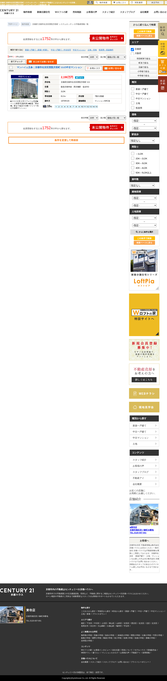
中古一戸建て (139, 93)
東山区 (111, 623)
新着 (88, 614)
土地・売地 (92, 50)
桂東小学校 (128, 638)
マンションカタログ (110, 653)
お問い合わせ (160, 12)
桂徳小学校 (139, 638)
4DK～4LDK (139, 167)
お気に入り (119, 2)
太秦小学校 (146, 635)
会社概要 (144, 12)
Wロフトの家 (61, 12)
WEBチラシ (86, 653)
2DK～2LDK (139, 158)
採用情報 (146, 653)
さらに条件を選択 (144, 232)
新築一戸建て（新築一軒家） (37, 50)
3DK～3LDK (139, 162)
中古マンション (79, 50)
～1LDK (137, 153)
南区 (83, 623)
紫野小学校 (96, 638)
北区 (148, 623)
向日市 (93, 626)
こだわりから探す (88, 611)
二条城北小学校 (122, 635)
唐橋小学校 (150, 638)
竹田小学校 (157, 635)
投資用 (136, 107)
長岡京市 (84, 626)
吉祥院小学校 (86, 641)
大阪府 (136, 53)
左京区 (154, 623)
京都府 (136, 49)
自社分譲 (115, 650)
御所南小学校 (86, 635)
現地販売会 (151, 650)
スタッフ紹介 (108, 12)
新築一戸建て (139, 88)
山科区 (119, 623)
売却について (126, 650)
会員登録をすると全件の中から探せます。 (73, 38)
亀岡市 (119, 626)
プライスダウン (98, 614)
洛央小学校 (109, 635)
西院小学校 (135, 635)
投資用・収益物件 (106, 50)
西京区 (134, 623)
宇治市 (126, 626)
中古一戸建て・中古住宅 (61, 50)
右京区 (141, 623)
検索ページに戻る (144, 36)
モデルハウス (139, 650)
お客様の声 (91, 12)
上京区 (104, 623)
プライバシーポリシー (140, 662)
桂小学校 (118, 638)
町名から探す (117, 611)
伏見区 (126, 623)
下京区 (89, 623)
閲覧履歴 (137, 2)
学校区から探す (104, 611)
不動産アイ (138, 478)
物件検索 (27, 12)
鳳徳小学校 (107, 638)
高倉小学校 (98, 635)
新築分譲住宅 (43, 12)
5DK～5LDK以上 (141, 172)
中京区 (97, 623)
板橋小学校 (85, 638)
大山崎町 (101, 626)
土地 (135, 102)
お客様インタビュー (102, 650)
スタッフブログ (127, 12)
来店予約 (155, 3)
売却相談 (77, 12)
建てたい (96, 653)
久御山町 (110, 626)
